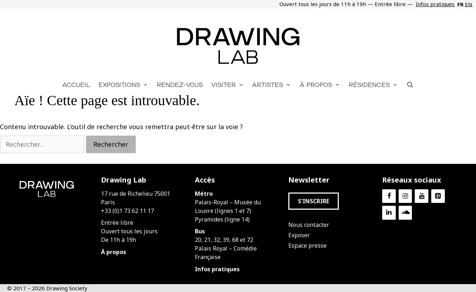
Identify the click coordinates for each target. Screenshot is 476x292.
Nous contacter (308, 225)
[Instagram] (405, 196)
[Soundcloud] (405, 213)
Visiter (229, 85)
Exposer (299, 235)
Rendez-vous (180, 84)
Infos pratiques (435, 4)
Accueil (76, 84)
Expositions (125, 85)
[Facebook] (389, 196)
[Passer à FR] (459, 4)
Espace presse (307, 245)
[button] (313, 201)
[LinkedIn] (389, 213)
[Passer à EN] (467, 4)
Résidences (375, 85)
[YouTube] (421, 196)
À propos (322, 85)
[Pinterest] (438, 196)
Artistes (273, 85)
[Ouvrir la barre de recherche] (410, 85)
